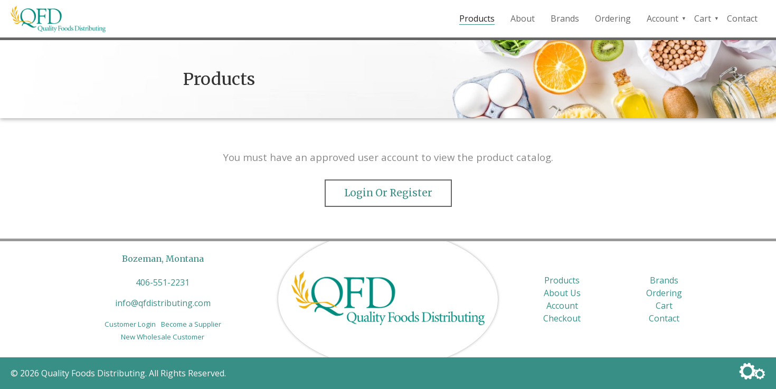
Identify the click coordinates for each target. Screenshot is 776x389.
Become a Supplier (191, 324)
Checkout (562, 318)
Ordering (613, 18)
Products (477, 18)
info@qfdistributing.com (163, 303)
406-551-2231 (163, 282)
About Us (562, 293)
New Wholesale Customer (162, 336)
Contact (742, 18)
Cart (702, 18)
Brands (565, 18)
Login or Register (388, 193)
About (522, 18)
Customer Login (130, 324)
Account (662, 18)
